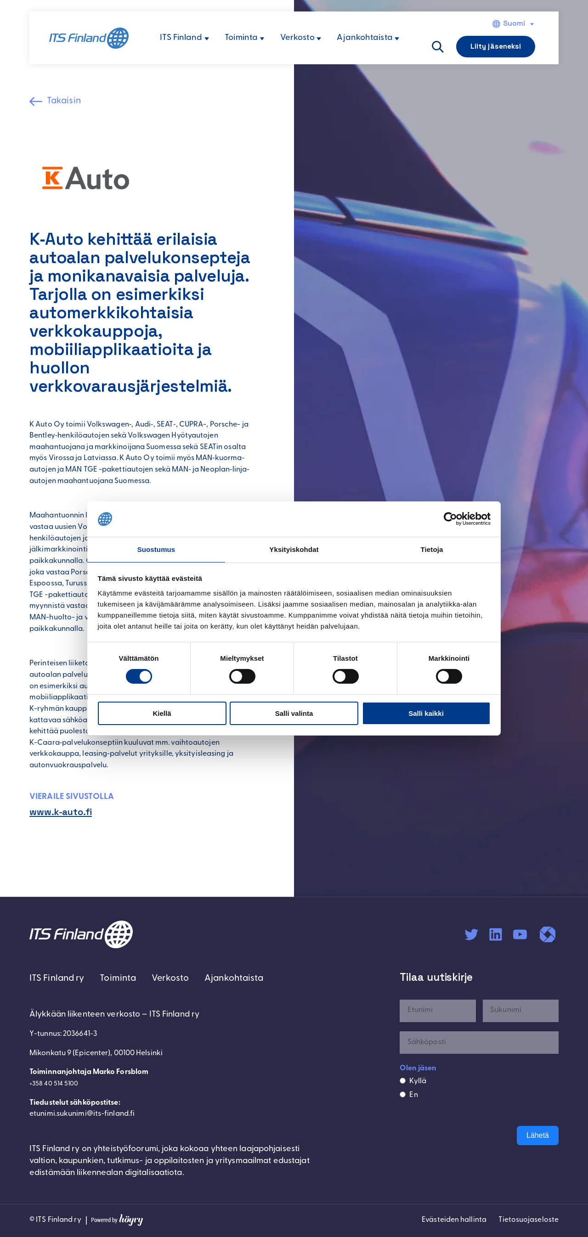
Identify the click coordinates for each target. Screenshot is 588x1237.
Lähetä (537, 1137)
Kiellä (162, 714)
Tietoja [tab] (432, 549)
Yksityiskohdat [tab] (293, 549)
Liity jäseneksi (495, 46)
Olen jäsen (418, 1070)
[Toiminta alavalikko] (262, 39)
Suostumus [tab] (156, 549)
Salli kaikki (426, 714)
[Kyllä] (403, 1082)
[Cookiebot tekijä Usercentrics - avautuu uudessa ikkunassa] (450, 518)
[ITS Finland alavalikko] (206, 39)
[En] (403, 1096)
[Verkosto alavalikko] (319, 39)
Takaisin (67, 101)
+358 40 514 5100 (57, 1087)
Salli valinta (294, 714)
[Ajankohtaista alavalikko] (397, 39)
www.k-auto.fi (64, 813)
